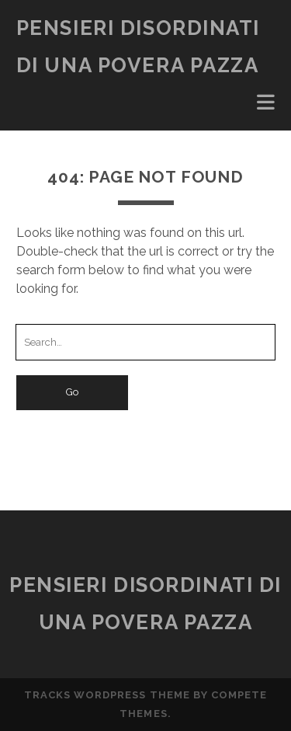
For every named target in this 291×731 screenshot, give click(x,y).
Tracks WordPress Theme (107, 695)
